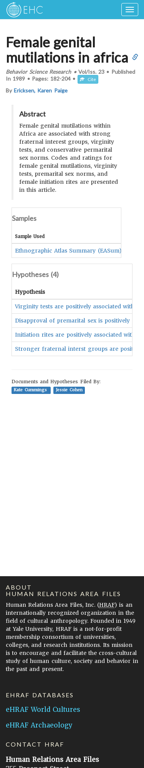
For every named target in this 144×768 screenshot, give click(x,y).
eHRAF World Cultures (43, 709)
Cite (88, 79)
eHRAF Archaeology (39, 725)
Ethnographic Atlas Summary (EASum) (68, 250)
